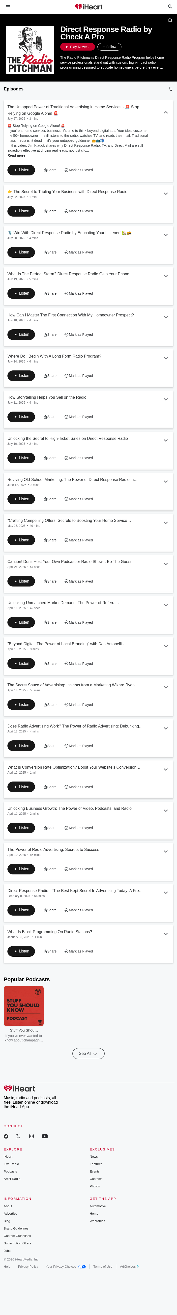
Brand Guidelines (16, 1233)
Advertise (10, 1219)
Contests (96, 1184)
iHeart (8, 1162)
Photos (95, 1192)
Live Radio (11, 1169)
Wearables (97, 1226)
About (8, 1211)
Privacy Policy (28, 1272)
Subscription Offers (17, 1248)
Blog (7, 1226)
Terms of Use (103, 1272)
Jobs (7, 1256)
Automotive (98, 1211)
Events (95, 1177)
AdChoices (129, 1272)
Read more (16, 155)
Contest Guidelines (17, 1241)
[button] (126, 46)
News (94, 1162)
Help (7, 1272)
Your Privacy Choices (66, 1272)
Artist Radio (12, 1184)
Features (96, 1169)
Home (94, 1219)
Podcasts (10, 1177)
